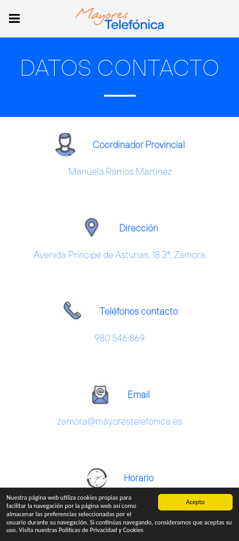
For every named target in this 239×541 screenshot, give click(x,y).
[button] (14, 18)
